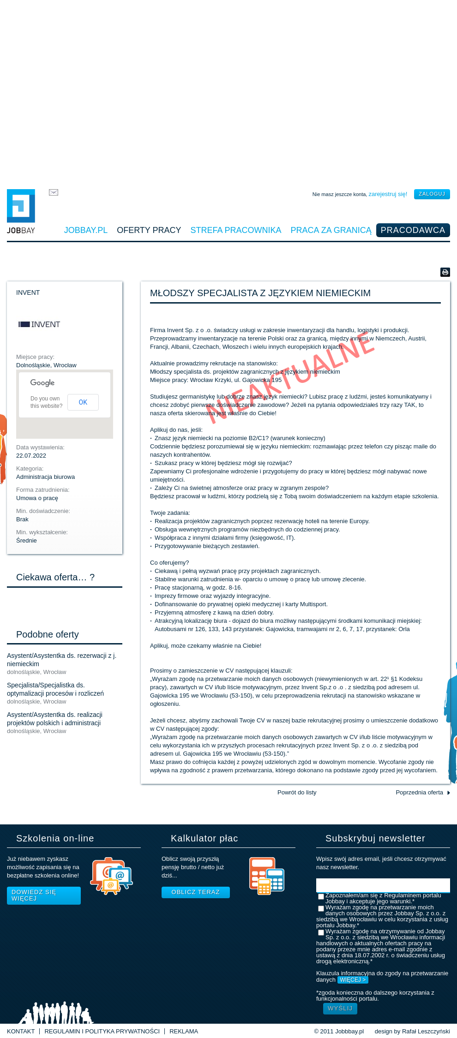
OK (83, 402)
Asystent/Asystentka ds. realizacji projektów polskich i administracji (54, 719)
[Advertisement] (229, 92)
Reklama (183, 1031)
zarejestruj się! (387, 194)
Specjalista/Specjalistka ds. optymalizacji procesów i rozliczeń (55, 689)
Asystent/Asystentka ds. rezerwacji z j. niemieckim (61, 660)
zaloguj (432, 194)
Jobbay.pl (86, 230)
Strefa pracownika (236, 230)
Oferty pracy (149, 230)
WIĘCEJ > (353, 980)
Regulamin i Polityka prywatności (102, 1031)
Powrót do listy (297, 792)
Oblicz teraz (196, 892)
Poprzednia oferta (419, 792)
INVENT (28, 292)
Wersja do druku (445, 272)
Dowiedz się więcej (34, 895)
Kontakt (21, 1031)
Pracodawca (413, 230)
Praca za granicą (331, 230)
